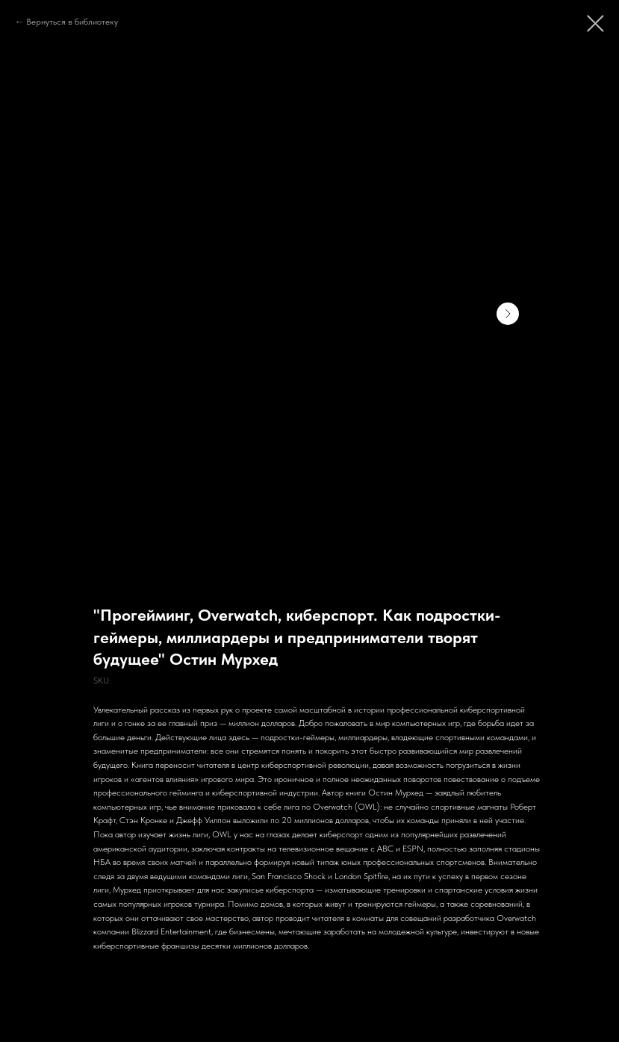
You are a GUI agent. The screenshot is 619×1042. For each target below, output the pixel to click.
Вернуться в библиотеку (72, 21)
